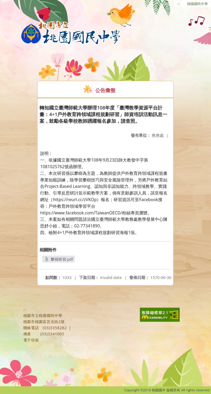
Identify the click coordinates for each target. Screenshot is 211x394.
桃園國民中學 (197, 3)
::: (178, 3)
